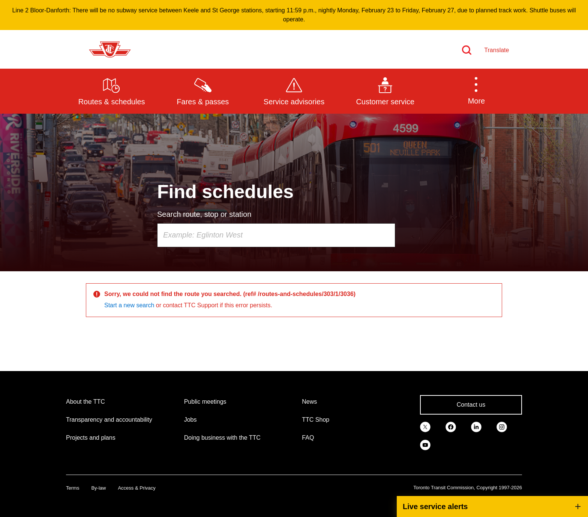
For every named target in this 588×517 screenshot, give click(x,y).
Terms (72, 488)
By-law (98, 488)
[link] (425, 427)
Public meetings (205, 401)
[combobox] (276, 235)
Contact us (471, 404)
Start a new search (129, 305)
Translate (496, 50)
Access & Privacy (136, 488)
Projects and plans (91, 437)
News (309, 401)
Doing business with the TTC (222, 437)
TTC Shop (315, 419)
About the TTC (85, 401)
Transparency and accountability (109, 419)
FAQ (308, 437)
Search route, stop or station (204, 214)
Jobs (190, 419)
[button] (476, 91)
